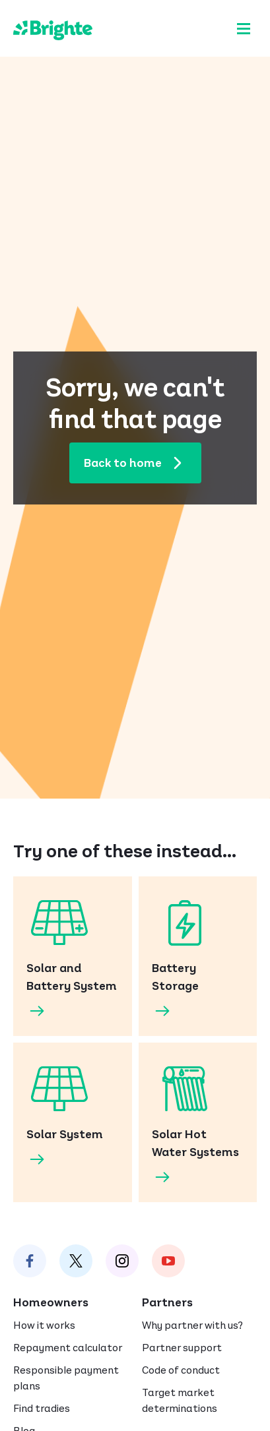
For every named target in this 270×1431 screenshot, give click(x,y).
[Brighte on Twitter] (75, 1260)
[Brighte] (52, 28)
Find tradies (41, 1408)
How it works (44, 1325)
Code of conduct (181, 1370)
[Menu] (243, 28)
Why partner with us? (192, 1325)
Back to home (138, 463)
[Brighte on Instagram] (122, 1260)
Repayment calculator (67, 1348)
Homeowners (50, 1302)
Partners (167, 1302)
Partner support (182, 1348)
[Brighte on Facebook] (29, 1260)
